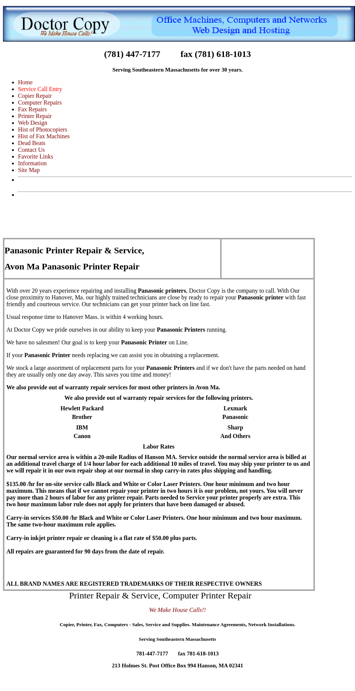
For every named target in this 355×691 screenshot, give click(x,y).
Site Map (29, 170)
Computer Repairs (40, 102)
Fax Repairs (32, 109)
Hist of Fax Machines (44, 136)
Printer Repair (35, 116)
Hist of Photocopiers (42, 129)
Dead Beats (31, 143)
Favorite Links (35, 156)
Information (32, 163)
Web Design (32, 123)
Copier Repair (35, 96)
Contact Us (31, 150)
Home (25, 82)
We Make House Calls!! (177, 610)
